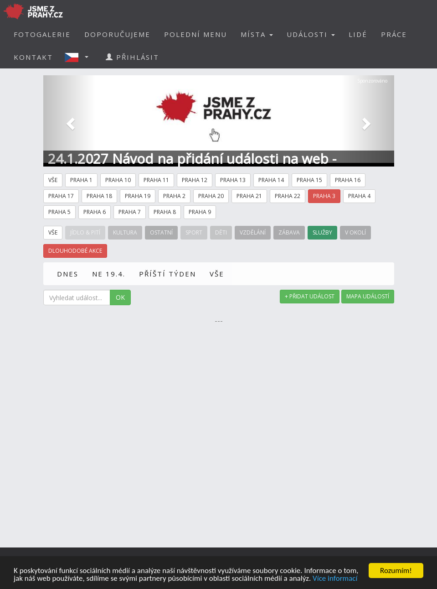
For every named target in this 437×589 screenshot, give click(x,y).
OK (120, 297)
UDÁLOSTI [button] (311, 34)
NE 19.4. (108, 273)
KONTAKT (33, 57)
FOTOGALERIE (42, 34)
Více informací (335, 579)
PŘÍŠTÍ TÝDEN (167, 273)
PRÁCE (394, 34)
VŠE (217, 273)
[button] (79, 57)
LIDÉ (358, 34)
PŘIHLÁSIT (132, 57)
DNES (67, 273)
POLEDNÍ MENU (195, 34)
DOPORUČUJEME (117, 34)
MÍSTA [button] (257, 34)
